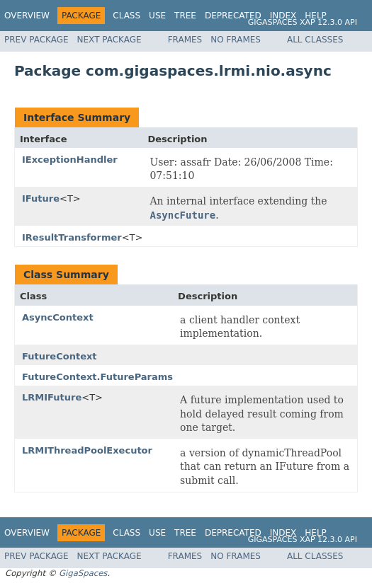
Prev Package (36, 40)
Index (283, 16)
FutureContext (59, 356)
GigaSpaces (83, 573)
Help (316, 16)
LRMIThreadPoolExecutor (87, 450)
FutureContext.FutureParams (97, 376)
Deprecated (233, 16)
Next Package (109, 40)
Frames (185, 40)
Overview (27, 16)
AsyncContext (58, 317)
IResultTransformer (72, 237)
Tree (185, 16)
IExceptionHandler (70, 159)
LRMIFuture (51, 397)
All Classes (315, 40)
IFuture (41, 198)
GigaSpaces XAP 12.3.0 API (302, 22)
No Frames (235, 40)
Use (157, 16)
